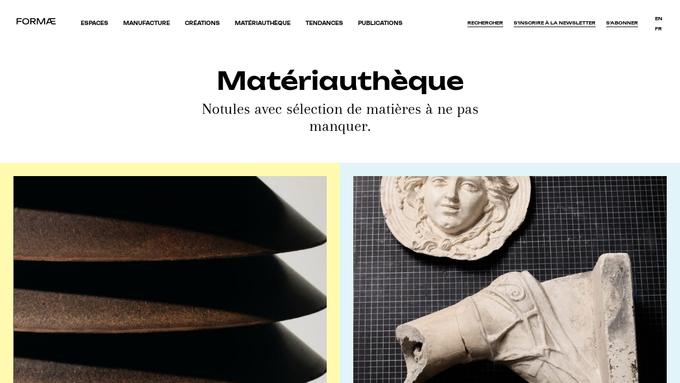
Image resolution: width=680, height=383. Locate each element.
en (658, 18)
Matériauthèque (263, 23)
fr (658, 28)
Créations (202, 23)
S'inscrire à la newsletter (555, 23)
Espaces (94, 23)
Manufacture (146, 23)
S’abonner (622, 23)
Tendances (324, 23)
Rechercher (485, 23)
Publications (380, 23)
